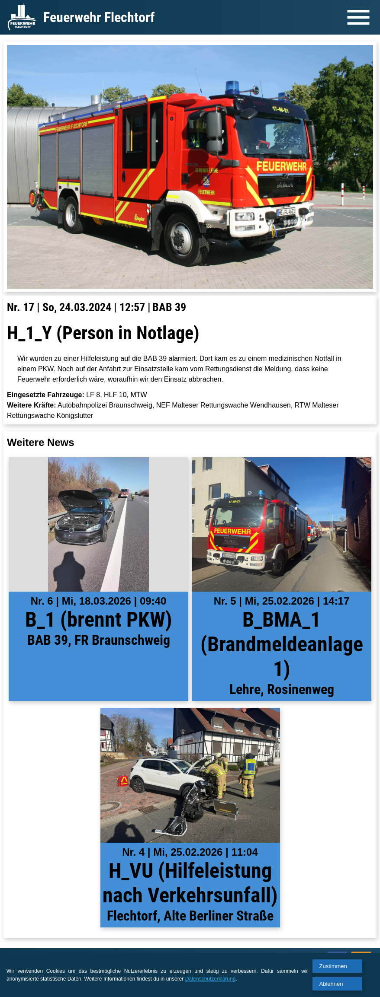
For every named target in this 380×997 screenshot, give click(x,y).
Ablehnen (331, 984)
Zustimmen (333, 966)
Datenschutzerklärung (210, 979)
